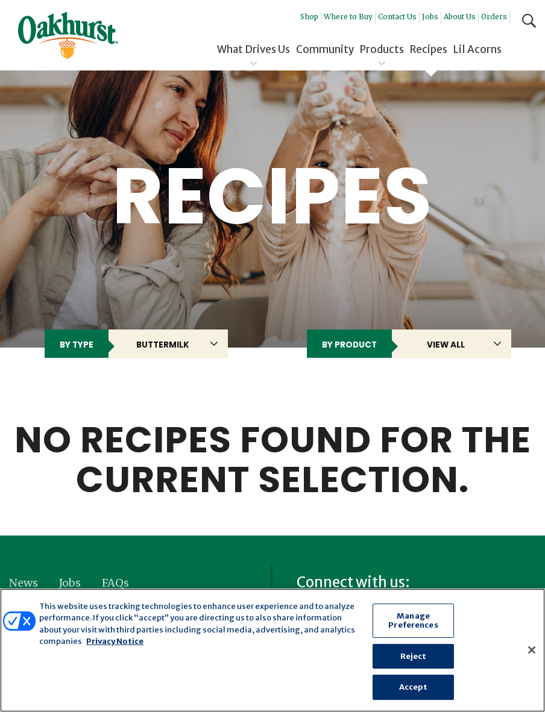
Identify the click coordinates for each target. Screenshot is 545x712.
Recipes (428, 49)
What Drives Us (253, 49)
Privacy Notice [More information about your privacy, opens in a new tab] (114, 641)
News (23, 583)
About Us (460, 16)
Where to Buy (348, 16)
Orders (494, 16)
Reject (413, 656)
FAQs (115, 583)
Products (382, 49)
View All (446, 345)
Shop (309, 16)
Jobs (430, 16)
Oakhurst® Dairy (68, 35)
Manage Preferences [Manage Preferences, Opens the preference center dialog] (413, 621)
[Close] (531, 650)
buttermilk (162, 345)
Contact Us (397, 16)
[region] (272, 650)
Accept (413, 687)
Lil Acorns (477, 49)
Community (325, 49)
